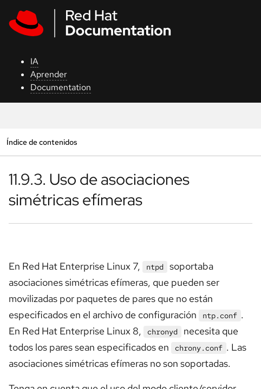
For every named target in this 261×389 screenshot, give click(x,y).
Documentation (60, 87)
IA (34, 61)
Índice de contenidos (41, 142)
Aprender (48, 74)
